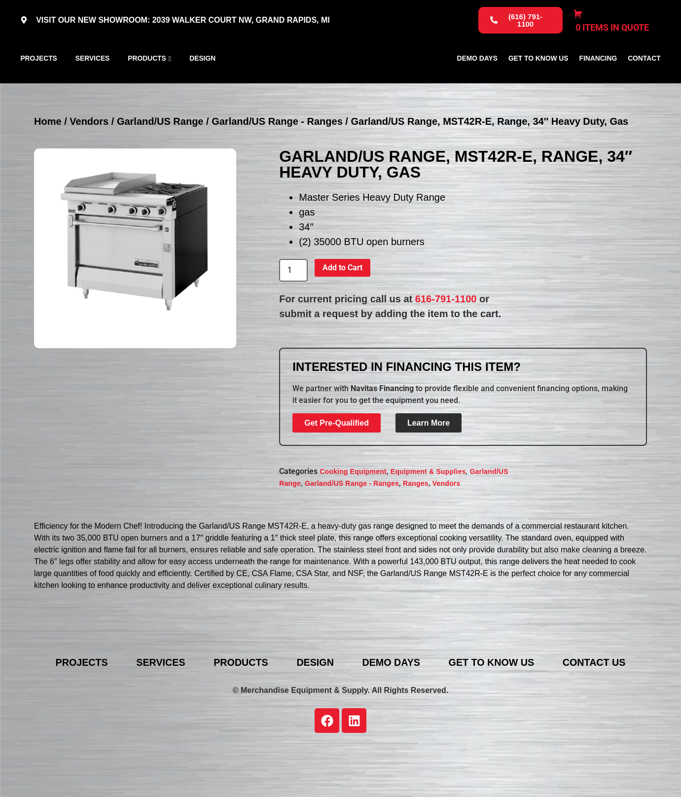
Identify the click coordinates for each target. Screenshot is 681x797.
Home (48, 166)
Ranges (416, 529)
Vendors (89, 166)
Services (92, 81)
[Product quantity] (293, 315)
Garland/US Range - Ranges (277, 166)
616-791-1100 (446, 344)
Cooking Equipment (353, 517)
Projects (38, 81)
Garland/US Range (160, 166)
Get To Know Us (538, 81)
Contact (644, 81)
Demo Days (477, 81)
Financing (598, 81)
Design (202, 81)
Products (147, 81)
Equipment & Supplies (428, 517)
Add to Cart (342, 313)
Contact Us (600, 707)
